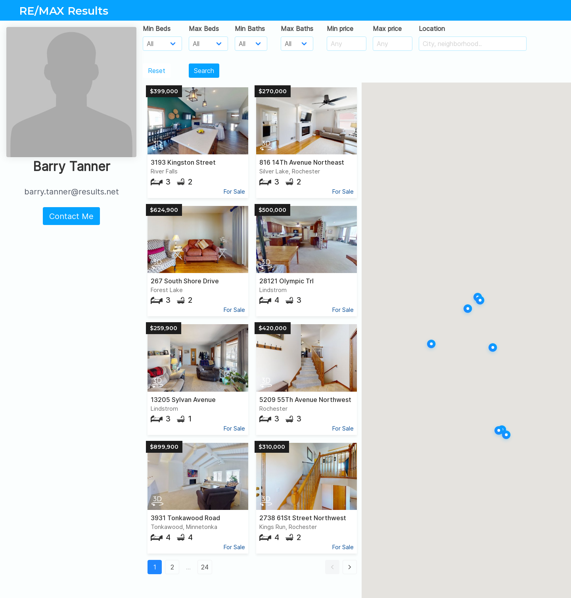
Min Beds (157, 29)
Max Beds (204, 29)
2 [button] (172, 567)
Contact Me (71, 216)
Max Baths (297, 29)
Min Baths (250, 29)
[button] (332, 567)
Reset (156, 71)
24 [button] (205, 567)
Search (204, 71)
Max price (387, 29)
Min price (340, 29)
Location (432, 29)
